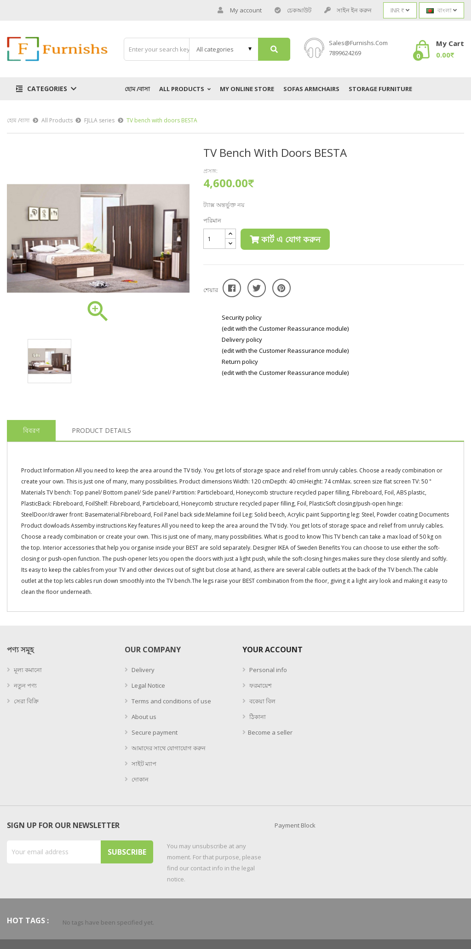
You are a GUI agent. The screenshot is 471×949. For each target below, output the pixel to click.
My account (240, 10)
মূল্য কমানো (27, 670)
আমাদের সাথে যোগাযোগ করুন (168, 748)
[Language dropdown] (441, 10)
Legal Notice (147, 685)
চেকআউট (293, 10)
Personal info (267, 670)
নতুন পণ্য (24, 685)
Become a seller (270, 732)
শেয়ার (232, 288)
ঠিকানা (257, 717)
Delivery (142, 670)
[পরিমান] (214, 239)
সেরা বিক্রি (25, 701)
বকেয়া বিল (262, 701)
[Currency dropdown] (400, 10)
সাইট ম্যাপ (143, 763)
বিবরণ (31, 430)
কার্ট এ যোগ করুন (285, 239)
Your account (272, 649)
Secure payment (154, 732)
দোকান (139, 779)
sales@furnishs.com (358, 43)
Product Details (101, 430)
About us (143, 717)
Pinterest (281, 288)
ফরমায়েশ (260, 685)
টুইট (256, 288)
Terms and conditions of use (170, 701)
